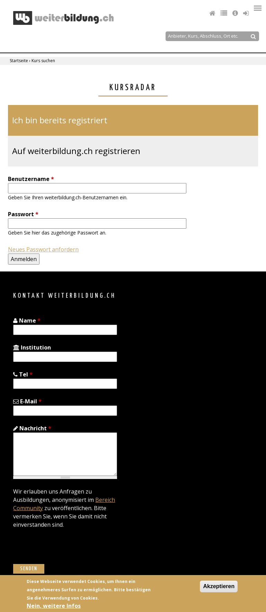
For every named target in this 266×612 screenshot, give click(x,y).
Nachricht (32, 428)
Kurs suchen (43, 61)
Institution (32, 347)
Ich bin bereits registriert (59, 120)
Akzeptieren (218, 586)
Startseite (19, 61)
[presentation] (65, 550)
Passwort (23, 214)
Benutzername (31, 179)
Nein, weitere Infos (54, 606)
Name (27, 320)
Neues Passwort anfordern (43, 249)
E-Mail (27, 401)
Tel (23, 374)
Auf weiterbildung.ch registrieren (76, 150)
